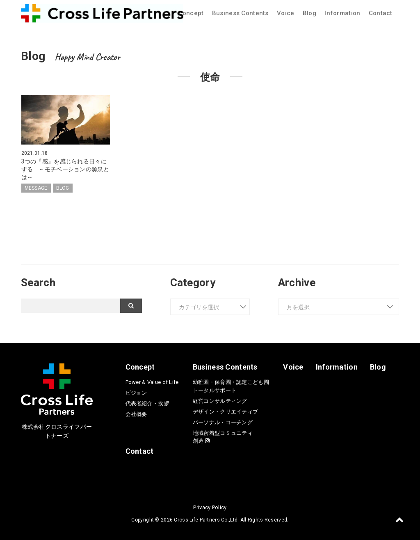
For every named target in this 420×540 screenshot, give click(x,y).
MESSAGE (36, 187)
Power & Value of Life (152, 381)
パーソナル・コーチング (223, 421)
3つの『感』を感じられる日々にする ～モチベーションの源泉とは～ (65, 168)
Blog (309, 13)
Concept (191, 13)
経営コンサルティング (220, 400)
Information (342, 13)
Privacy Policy (209, 506)
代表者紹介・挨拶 (147, 403)
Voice (285, 13)
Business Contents (240, 13)
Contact (381, 13)
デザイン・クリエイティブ (225, 411)
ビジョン (136, 392)
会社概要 (136, 413)
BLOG (62, 187)
